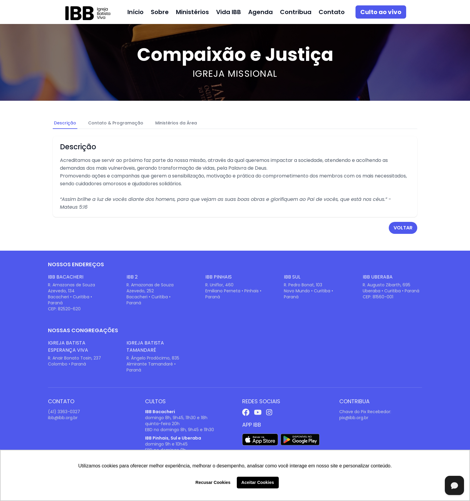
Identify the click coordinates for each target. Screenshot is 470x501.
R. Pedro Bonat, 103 (303, 285)
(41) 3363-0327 (64, 412)
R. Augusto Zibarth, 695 (386, 285)
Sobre (160, 12)
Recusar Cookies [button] (213, 482)
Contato (332, 12)
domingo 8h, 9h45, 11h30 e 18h (176, 418)
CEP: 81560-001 (378, 297)
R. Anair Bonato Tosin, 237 (74, 358)
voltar (403, 227)
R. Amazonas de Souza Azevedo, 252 (150, 288)
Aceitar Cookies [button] (257, 482)
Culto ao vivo (380, 12)
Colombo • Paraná (67, 364)
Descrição (65, 123)
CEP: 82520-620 (64, 309)
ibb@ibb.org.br (63, 418)
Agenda (260, 12)
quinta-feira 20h (162, 424)
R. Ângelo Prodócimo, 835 (152, 358)
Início (135, 12)
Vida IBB (228, 12)
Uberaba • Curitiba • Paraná (391, 291)
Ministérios (192, 12)
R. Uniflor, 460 (219, 285)
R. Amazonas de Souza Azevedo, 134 (71, 288)
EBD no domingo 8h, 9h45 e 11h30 (179, 430)
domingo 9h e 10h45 (166, 444)
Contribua (295, 12)
